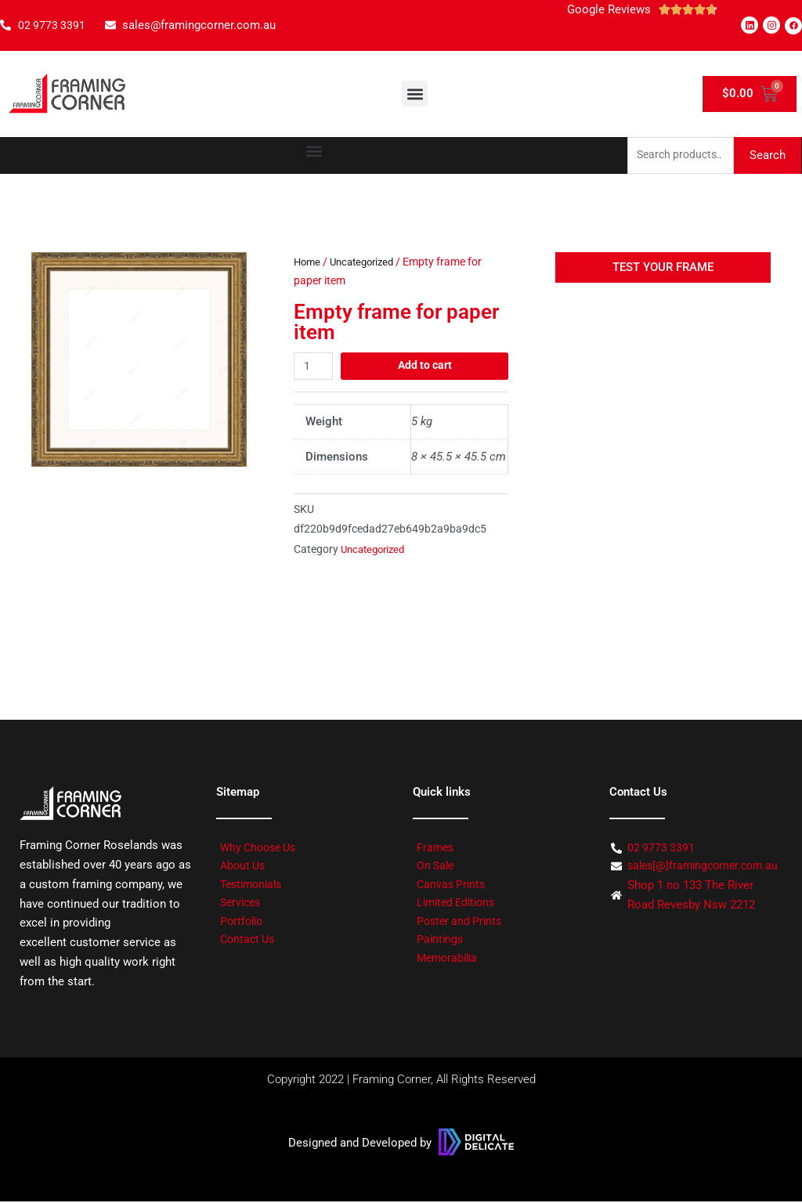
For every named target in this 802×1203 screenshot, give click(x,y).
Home (308, 263)
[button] (415, 94)
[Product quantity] (315, 367)
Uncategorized (367, 263)
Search (768, 156)
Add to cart (426, 367)
